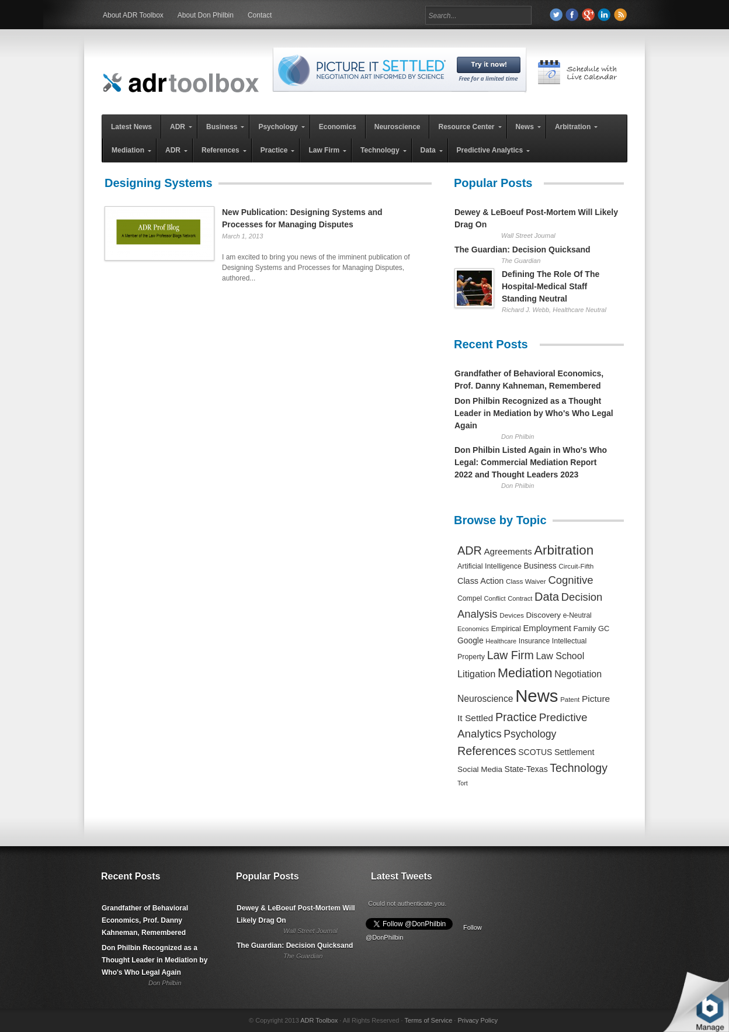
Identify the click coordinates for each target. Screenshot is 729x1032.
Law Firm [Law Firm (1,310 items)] (510, 655)
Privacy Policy (477, 1020)
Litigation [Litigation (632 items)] (476, 674)
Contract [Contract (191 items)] (520, 598)
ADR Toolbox (319, 1020)
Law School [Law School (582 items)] (560, 655)
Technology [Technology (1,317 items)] (579, 767)
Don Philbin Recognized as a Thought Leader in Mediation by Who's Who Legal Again (533, 413)
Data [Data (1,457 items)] (546, 596)
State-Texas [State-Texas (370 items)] (526, 769)
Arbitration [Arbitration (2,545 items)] (563, 550)
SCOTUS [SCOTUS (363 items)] (535, 752)
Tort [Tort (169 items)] (462, 783)
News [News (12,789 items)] (536, 695)
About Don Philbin (206, 15)
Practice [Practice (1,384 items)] (516, 717)
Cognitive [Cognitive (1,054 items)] (570, 580)
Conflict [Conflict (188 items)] (494, 598)
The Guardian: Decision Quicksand (522, 249)
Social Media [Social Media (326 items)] (479, 769)
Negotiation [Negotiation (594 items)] (578, 674)
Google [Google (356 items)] (470, 640)
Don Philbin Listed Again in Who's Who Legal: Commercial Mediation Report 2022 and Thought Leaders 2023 (530, 462)
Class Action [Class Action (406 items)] (480, 581)
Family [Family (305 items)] (584, 628)
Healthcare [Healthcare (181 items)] (500, 641)
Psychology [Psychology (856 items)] (530, 734)
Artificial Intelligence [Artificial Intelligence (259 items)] (489, 566)
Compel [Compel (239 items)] (469, 598)
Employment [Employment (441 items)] (547, 628)
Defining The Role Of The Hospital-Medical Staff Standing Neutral (550, 286)
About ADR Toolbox (133, 15)
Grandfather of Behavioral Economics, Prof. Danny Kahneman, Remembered (145, 920)
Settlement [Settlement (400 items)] (574, 752)
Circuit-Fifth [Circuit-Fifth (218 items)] (575, 566)
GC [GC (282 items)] (603, 628)
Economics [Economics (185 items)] (473, 628)
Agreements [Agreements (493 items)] (508, 551)
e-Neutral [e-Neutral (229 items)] (577, 615)
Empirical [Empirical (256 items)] (506, 629)
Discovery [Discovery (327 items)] (543, 615)
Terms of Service (428, 1020)
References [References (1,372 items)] (486, 750)
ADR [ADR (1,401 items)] (469, 550)
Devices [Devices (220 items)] (511, 615)
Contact (260, 15)
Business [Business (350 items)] (540, 565)
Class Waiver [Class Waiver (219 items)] (526, 581)
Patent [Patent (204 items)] (569, 699)
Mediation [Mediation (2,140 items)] (525, 673)
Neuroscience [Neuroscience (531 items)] (485, 699)
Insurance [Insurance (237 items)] (534, 641)
